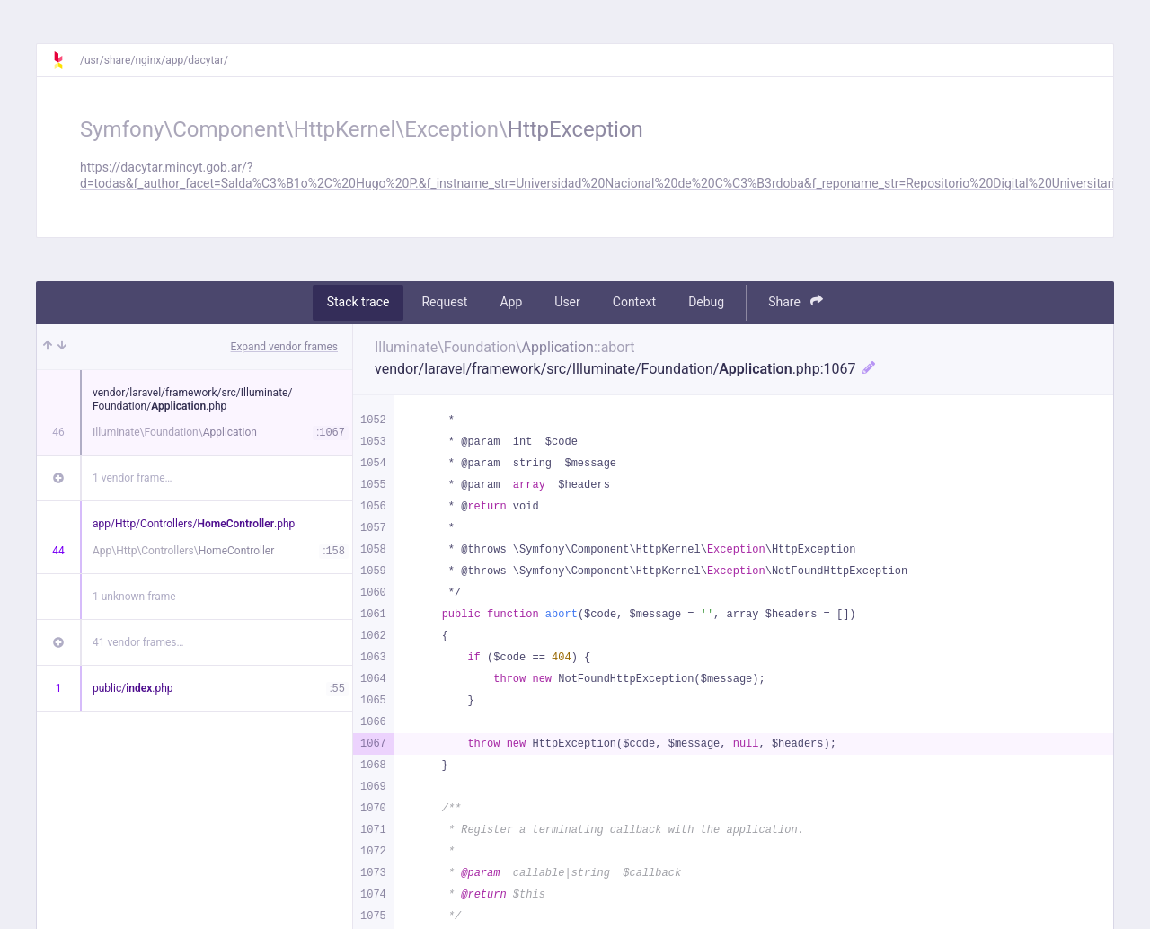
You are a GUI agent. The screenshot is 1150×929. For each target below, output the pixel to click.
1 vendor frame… (132, 478)
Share (795, 301)
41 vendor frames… (138, 642)
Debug (706, 302)
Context (634, 302)
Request (444, 302)
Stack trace (358, 302)
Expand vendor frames (284, 347)
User (566, 302)
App (511, 302)
